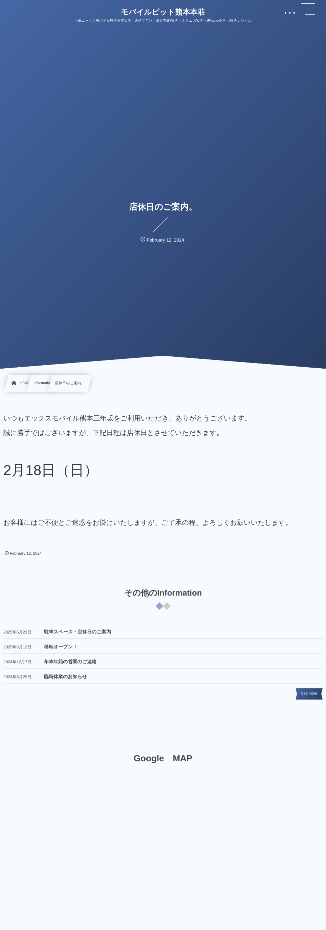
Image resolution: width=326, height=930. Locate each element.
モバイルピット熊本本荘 (163, 12)
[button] (308, 9)
